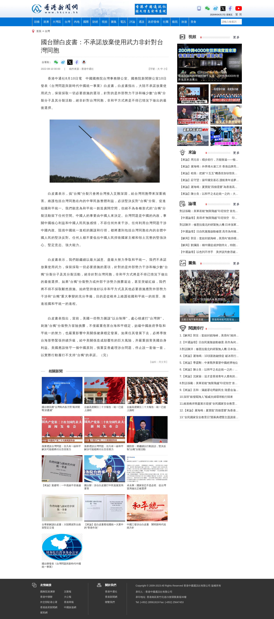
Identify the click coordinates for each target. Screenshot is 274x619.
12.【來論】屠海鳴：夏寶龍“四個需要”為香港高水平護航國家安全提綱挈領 (226, 410)
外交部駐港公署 (48, 602)
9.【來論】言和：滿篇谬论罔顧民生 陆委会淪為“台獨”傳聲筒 (217, 389)
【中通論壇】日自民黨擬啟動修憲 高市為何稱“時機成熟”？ (216, 231)
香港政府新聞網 (48, 607)
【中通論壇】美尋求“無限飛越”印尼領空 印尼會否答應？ (215, 217)
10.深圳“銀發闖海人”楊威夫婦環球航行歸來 (206, 396)
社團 (165, 21)
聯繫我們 (110, 602)
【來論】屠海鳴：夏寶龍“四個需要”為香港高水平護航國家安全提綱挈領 (224, 186)
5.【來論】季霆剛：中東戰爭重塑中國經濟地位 (209, 362)
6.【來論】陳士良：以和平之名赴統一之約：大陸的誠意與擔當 (218, 369)
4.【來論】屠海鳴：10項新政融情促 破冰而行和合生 (212, 355)
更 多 (236, 37)
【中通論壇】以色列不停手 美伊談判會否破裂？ (210, 251)
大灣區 (57, 21)
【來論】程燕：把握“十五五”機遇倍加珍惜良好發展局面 (214, 173)
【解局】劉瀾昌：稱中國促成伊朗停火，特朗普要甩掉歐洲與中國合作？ (224, 245)
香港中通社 (111, 591)
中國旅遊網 (70, 607)
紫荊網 (44, 612)
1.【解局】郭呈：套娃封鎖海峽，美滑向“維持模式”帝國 (214, 335)
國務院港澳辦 (47, 591)
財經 (95, 21)
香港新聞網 (111, 596)
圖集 (114, 21)
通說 (141, 21)
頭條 (37, 21)
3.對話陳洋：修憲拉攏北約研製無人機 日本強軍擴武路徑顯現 (217, 349)
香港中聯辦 (46, 596)
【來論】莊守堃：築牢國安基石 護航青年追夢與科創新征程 (216, 180)
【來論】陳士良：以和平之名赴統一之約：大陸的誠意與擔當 (217, 193)
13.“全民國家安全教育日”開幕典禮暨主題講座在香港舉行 (215, 417)
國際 (86, 21)
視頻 (104, 21)
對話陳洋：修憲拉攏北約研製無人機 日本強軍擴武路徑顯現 (216, 224)
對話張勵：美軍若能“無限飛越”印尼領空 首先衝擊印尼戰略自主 (219, 211)
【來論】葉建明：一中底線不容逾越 (61, 485)
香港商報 (69, 602)
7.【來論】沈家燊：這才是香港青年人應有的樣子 (210, 376)
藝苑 (175, 21)
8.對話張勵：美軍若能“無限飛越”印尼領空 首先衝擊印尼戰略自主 (220, 383)
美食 (193, 21)
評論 (132, 21)
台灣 (67, 21)
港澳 (46, 21)
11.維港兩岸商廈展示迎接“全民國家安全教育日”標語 (212, 403)
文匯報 (67, 591)
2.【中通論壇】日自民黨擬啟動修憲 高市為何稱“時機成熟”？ (217, 342)
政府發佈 (153, 21)
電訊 (123, 21)
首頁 (38, 31)
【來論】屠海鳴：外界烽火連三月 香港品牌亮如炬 (211, 166)
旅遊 (184, 21)
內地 (77, 21)
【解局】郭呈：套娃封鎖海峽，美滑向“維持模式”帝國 (213, 238)
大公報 (67, 596)
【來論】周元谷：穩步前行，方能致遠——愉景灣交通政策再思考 (220, 159)
